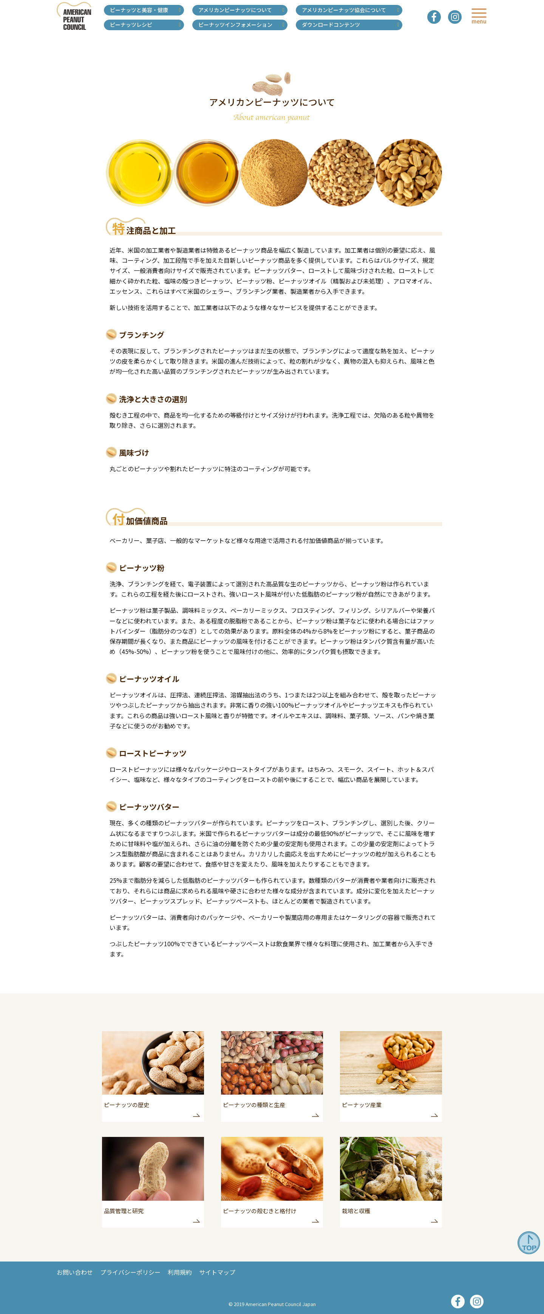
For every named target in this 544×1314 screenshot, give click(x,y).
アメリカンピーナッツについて (235, 10)
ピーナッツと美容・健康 (139, 10)
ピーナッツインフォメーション (235, 24)
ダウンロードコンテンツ (331, 24)
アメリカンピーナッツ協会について (344, 10)
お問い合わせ (75, 1272)
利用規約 (180, 1272)
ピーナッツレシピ (131, 24)
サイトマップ (217, 1272)
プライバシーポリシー (130, 1272)
